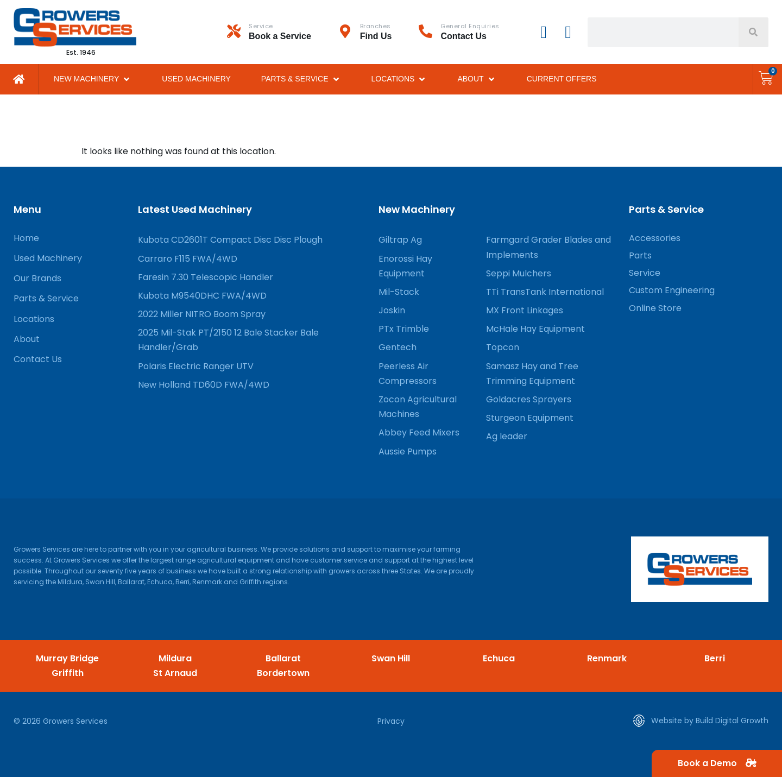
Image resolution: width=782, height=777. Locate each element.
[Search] (753, 32)
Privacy (391, 721)
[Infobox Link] (282, 32)
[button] (93, 79)
